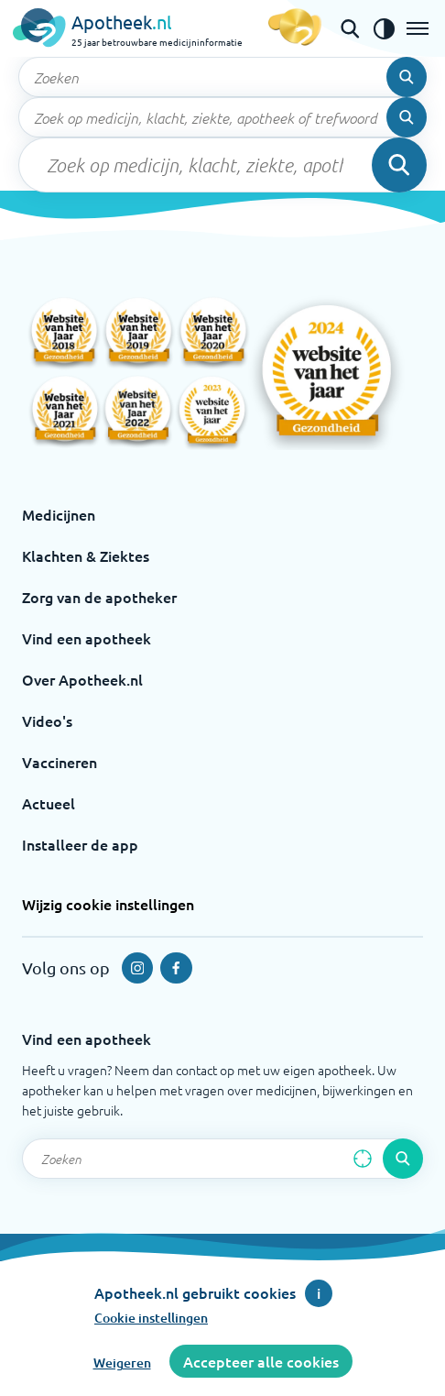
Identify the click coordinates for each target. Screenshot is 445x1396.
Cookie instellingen (151, 1317)
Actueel (48, 803)
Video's (47, 720)
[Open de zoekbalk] (349, 28)
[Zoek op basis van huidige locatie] (362, 1158)
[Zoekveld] (222, 77)
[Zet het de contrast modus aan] (383, 28)
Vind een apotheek (86, 638)
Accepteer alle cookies (261, 1361)
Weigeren (122, 1362)
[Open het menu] (417, 28)
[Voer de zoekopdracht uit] (406, 77)
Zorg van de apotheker (99, 597)
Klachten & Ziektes (85, 555)
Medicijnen (58, 514)
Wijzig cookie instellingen (108, 904)
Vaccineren (59, 762)
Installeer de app (80, 844)
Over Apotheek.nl (82, 679)
